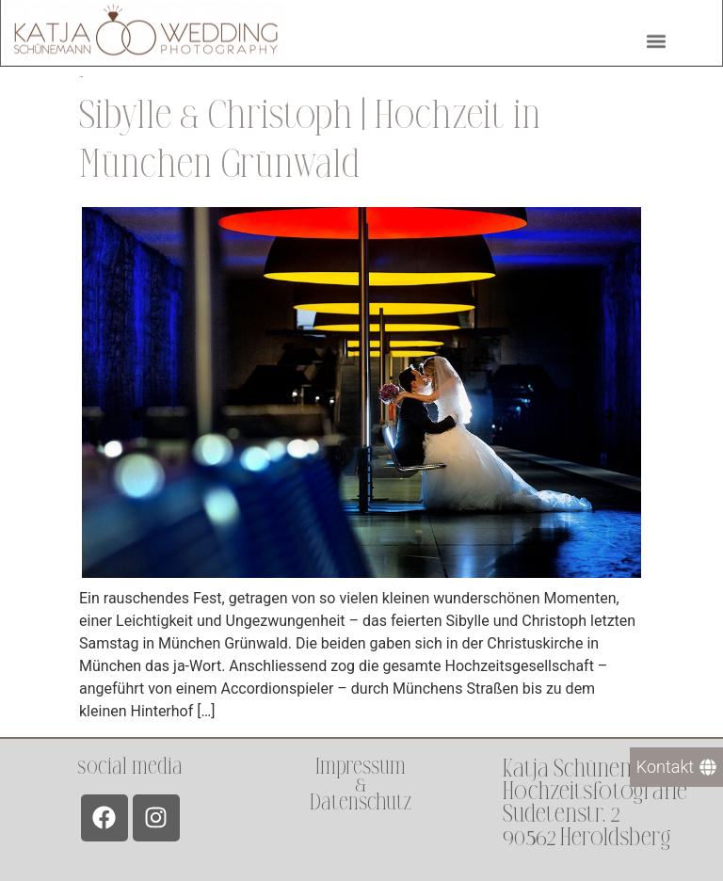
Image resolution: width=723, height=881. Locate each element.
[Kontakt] (676, 767)
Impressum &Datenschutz (360, 784)
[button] (655, 38)
